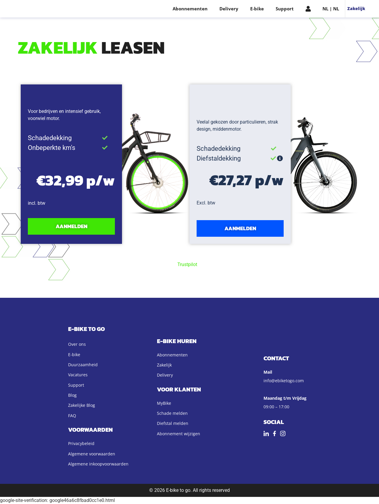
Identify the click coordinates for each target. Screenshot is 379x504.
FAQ (72, 415)
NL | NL (330, 9)
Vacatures (78, 374)
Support (285, 9)
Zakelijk (356, 8)
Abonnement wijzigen (178, 433)
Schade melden (172, 413)
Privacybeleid (81, 443)
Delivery (228, 9)
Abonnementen (190, 9)
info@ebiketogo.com (284, 380)
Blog (72, 395)
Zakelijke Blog (81, 405)
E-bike (257, 9)
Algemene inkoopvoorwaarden (98, 464)
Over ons (77, 344)
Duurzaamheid (83, 364)
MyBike (164, 403)
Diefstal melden (172, 423)
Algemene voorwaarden (91, 454)
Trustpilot (187, 264)
